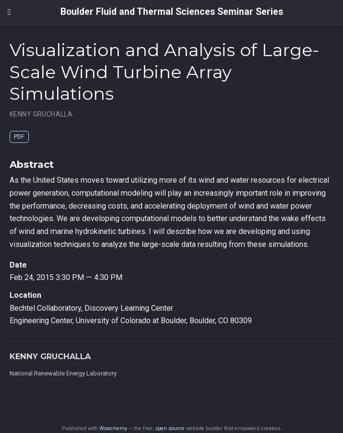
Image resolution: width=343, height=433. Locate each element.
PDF (19, 136)
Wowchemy (113, 428)
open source (170, 428)
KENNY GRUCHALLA (41, 114)
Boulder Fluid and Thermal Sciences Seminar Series (171, 11)
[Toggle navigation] (9, 12)
